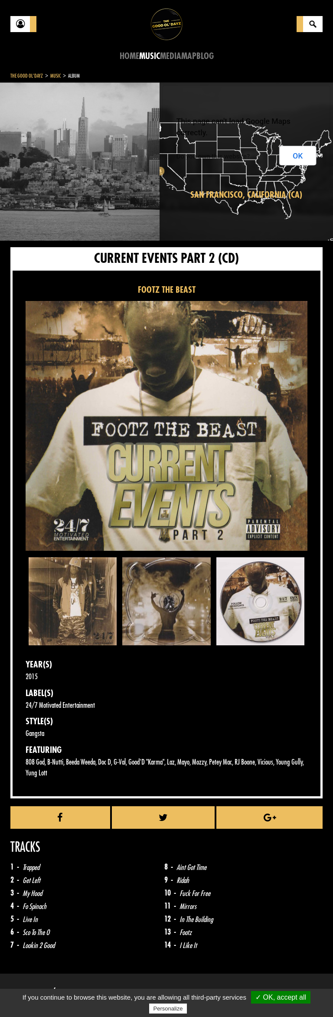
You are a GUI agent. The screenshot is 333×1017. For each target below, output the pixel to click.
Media (170, 56)
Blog (205, 56)
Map (188, 56)
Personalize (168, 1008)
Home (129, 56)
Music (149, 56)
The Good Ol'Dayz (26, 75)
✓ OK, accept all (280, 997)
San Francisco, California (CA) (246, 194)
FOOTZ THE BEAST (167, 289)
